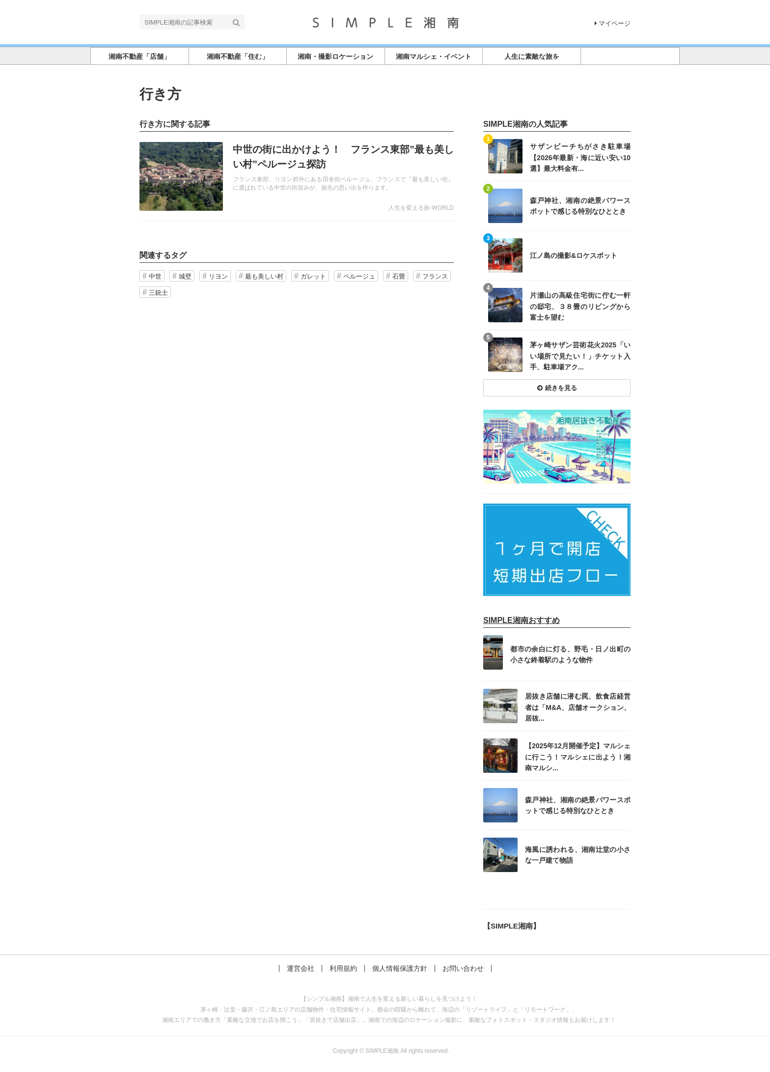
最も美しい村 (264, 276)
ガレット (313, 276)
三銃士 (158, 292)
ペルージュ (359, 276)
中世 (155, 276)
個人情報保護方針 (399, 968)
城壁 (185, 276)
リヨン (218, 276)
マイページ (613, 23)
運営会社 (300, 968)
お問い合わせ (463, 968)
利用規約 (343, 968)
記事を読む (296, 176)
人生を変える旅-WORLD (421, 207)
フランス (435, 276)
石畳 (398, 276)
